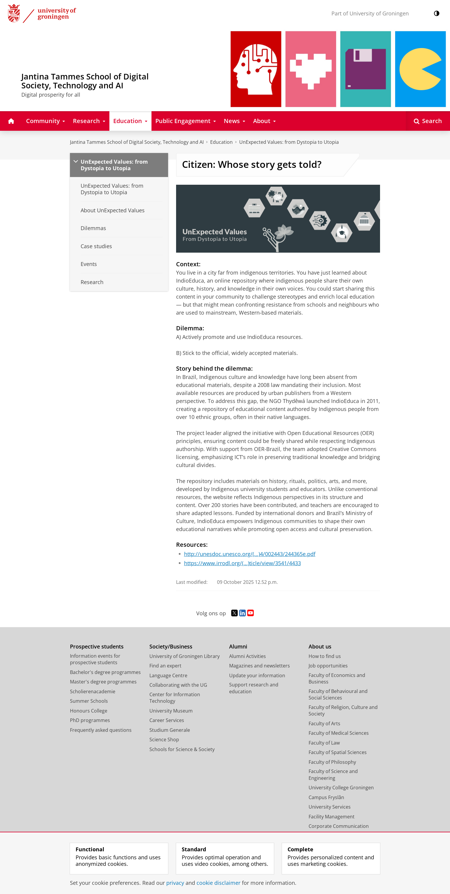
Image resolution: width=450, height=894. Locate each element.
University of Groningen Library (184, 656)
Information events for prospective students (95, 659)
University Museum (171, 710)
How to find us (325, 656)
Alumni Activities (247, 656)
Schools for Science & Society (182, 749)
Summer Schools (89, 701)
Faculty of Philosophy (332, 762)
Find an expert (165, 665)
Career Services (166, 720)
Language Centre (168, 675)
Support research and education (253, 688)
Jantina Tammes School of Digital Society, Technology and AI (137, 142)
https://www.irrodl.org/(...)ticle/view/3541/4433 (242, 563)
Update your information (257, 675)
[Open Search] (428, 120)
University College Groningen (341, 787)
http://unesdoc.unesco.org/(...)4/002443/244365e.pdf (249, 553)
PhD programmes (90, 720)
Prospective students (97, 646)
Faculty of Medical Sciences (339, 733)
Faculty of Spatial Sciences (338, 752)
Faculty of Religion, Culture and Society (343, 710)
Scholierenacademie (92, 691)
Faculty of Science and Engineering (333, 774)
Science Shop (164, 739)
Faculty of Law (324, 743)
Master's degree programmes (103, 681)
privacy (175, 882)
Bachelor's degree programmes (105, 672)
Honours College (88, 710)
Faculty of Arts (324, 723)
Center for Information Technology (174, 698)
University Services (330, 807)
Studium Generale (169, 730)
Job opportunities (328, 665)
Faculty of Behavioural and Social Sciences (338, 694)
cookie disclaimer (218, 882)
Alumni (238, 646)
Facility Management (332, 816)
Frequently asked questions (101, 730)
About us (320, 646)
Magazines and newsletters (259, 665)
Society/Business (170, 646)
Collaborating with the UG (178, 685)
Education (221, 142)
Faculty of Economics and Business (337, 678)
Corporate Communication (339, 826)
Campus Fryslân (326, 797)
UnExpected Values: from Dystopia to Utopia (289, 142)
